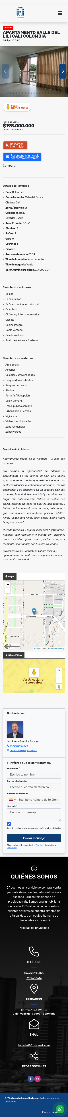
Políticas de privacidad (34, 928)
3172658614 (34, 978)
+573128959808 (19, 745)
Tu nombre (13, 768)
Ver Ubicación (32, 679)
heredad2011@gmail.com (23, 750)
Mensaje (12, 806)
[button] (8, 93)
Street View (17, 107)
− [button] (8, 590)
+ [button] (8, 585)
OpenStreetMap (57, 649)
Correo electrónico (17, 781)
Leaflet (37, 649)
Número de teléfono (18, 793)
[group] (34, 71)
